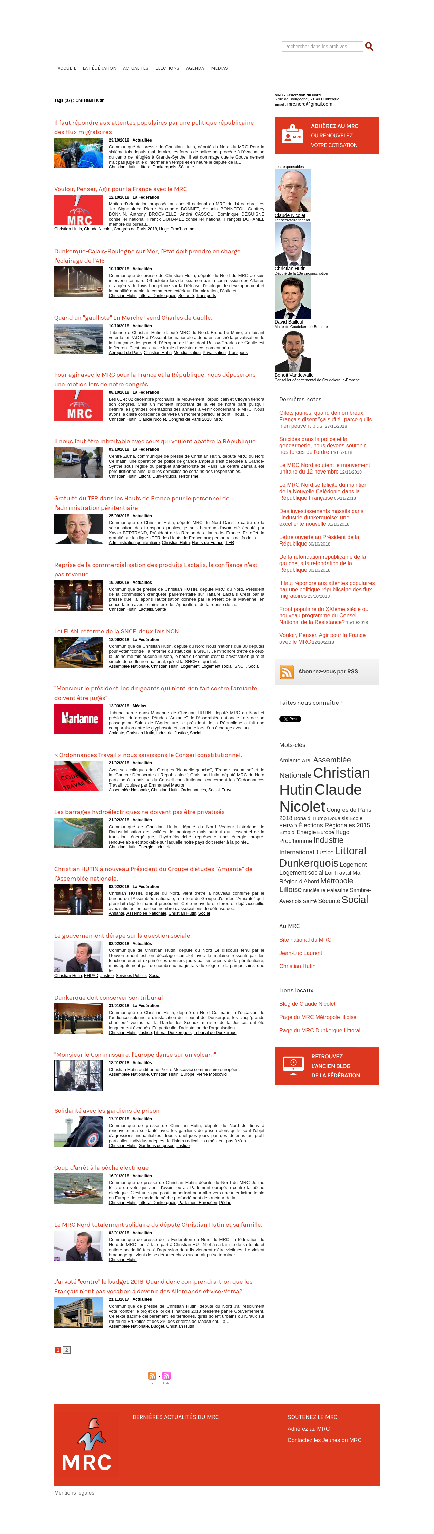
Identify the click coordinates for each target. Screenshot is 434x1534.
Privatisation (202, 350)
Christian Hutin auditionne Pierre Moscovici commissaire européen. (174, 1087)
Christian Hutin (121, 167)
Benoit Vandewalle (290, 369)
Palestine (312, 841)
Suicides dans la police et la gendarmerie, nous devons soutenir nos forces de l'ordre (324, 431)
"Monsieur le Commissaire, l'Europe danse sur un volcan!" (157, 1072)
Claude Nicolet (93, 228)
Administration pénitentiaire (131, 548)
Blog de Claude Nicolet (303, 950)
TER (216, 548)
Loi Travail (335, 827)
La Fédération (99, 68)
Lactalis (141, 614)
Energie (141, 868)
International (358, 796)
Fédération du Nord (153, 45)
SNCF (225, 670)
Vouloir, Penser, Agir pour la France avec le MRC (139, 187)
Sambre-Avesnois (344, 841)
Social (237, 670)
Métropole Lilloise (345, 834)
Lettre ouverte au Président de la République (326, 515)
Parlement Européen (188, 1220)
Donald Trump (308, 775)
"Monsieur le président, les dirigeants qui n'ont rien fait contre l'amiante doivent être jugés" (152, 695)
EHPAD (87, 995)
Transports (195, 294)
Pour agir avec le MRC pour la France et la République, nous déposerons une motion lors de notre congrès (151, 376)
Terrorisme (179, 482)
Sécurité (177, 167)
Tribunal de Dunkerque (203, 1051)
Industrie (158, 736)
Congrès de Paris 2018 (126, 228)
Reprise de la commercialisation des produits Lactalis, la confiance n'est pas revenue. (155, 573)
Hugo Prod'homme (162, 228)
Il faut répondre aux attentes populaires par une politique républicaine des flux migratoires (157, 126)
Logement (181, 670)
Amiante (115, 736)
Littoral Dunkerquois (152, 167)
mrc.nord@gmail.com (305, 103)
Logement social (204, 670)
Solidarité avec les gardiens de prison (121, 1128)
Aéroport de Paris (123, 350)
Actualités (136, 68)
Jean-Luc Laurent (297, 901)
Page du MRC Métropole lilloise (312, 962)
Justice (173, 736)
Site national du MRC (301, 889)
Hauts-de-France (196, 548)
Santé (155, 614)
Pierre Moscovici (200, 1092)
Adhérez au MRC (306, 1463)
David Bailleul (286, 317)
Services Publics (123, 995)
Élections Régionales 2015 (332, 781)
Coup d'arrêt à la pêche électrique (114, 1184)
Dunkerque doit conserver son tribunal (123, 1016)
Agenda (195, 68)
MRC (206, 416)
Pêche (212, 1220)
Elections (167, 68)
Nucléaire (289, 841)
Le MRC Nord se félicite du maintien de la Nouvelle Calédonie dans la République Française (323, 474)
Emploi (287, 788)
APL (305, 719)
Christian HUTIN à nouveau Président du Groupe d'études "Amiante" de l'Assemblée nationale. (156, 893)
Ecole (352, 775)
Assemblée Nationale (126, 670)
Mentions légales (69, 1527)
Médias (219, 68)
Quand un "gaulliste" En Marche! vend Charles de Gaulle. (155, 315)
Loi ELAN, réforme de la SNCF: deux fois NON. (134, 635)
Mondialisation (178, 350)
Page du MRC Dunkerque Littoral (314, 975)
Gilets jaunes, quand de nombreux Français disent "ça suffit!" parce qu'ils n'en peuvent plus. (325, 411)
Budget (152, 1361)
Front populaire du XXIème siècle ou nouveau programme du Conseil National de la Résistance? (325, 578)
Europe (178, 1092)
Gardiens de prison (151, 1164)
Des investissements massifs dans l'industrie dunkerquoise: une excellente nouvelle (326, 494)
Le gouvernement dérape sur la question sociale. (141, 954)
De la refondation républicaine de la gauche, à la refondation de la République (325, 535)
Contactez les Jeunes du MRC (320, 1474)
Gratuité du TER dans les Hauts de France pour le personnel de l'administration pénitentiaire (142, 507)
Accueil (67, 68)
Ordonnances (184, 802)
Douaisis (335, 775)
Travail (214, 802)
